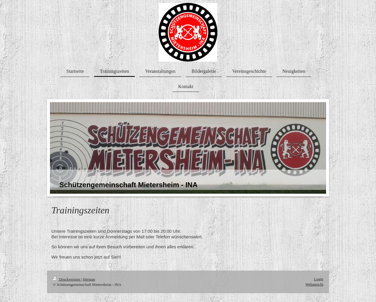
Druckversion (67, 279)
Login (318, 279)
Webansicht (314, 284)
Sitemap (89, 279)
